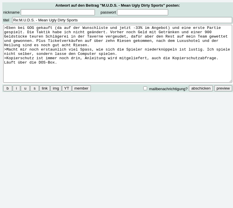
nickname (49, 12)
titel (6, 20)
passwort (134, 12)
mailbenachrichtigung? (165, 88)
